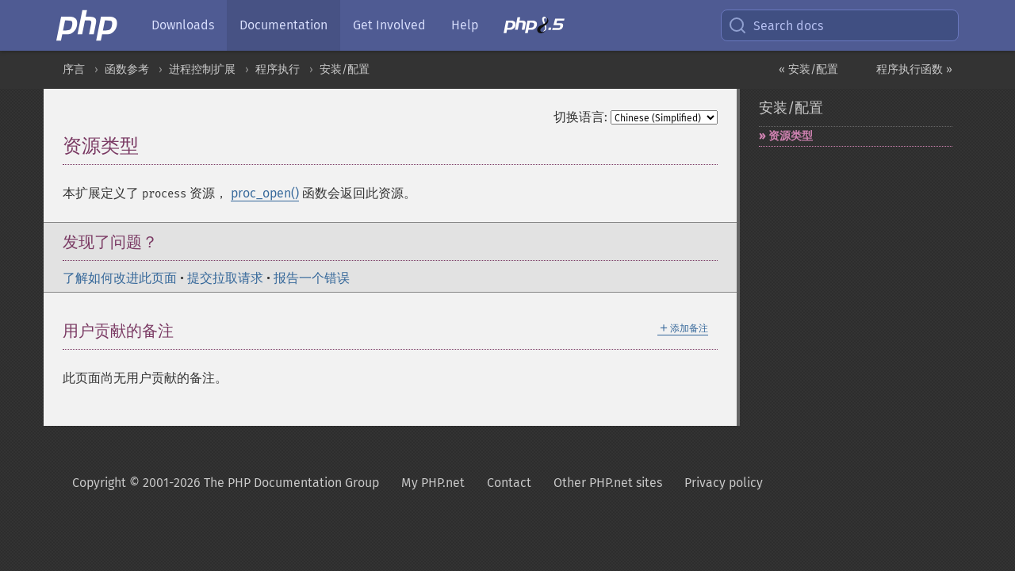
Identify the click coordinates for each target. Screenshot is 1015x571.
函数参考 (127, 69)
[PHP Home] (88, 25)
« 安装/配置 (808, 69)
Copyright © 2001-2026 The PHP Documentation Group (225, 482)
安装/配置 (345, 69)
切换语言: (580, 117)
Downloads (182, 25)
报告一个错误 (312, 278)
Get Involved (389, 25)
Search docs (775, 25)
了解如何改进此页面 (120, 278)
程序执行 (277, 69)
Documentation (283, 25)
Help (464, 25)
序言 (74, 69)
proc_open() (265, 193)
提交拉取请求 (225, 278)
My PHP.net (433, 482)
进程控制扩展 (202, 69)
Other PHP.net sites (607, 482)
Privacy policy (723, 482)
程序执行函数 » (914, 69)
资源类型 (790, 136)
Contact (509, 482)
